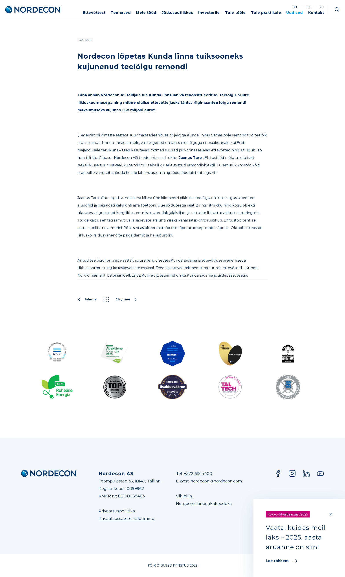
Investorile (209, 13)
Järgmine (126, 299)
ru (321, 7)
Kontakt (316, 13)
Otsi (337, 9)
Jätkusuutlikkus (177, 13)
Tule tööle (235, 13)
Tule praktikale (266, 13)
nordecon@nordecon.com (216, 481)
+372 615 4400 (198, 473)
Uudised (294, 13)
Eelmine (87, 299)
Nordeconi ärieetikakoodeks (204, 503)
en (308, 7)
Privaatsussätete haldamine (126, 518)
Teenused (121, 13)
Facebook (278, 473)
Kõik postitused (106, 299)
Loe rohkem (281, 561)
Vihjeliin (184, 496)
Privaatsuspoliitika (117, 511)
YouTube (320, 473)
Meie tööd (146, 13)
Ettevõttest (94, 13)
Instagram (292, 473)
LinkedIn (306, 473)
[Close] (331, 514)
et (296, 7)
